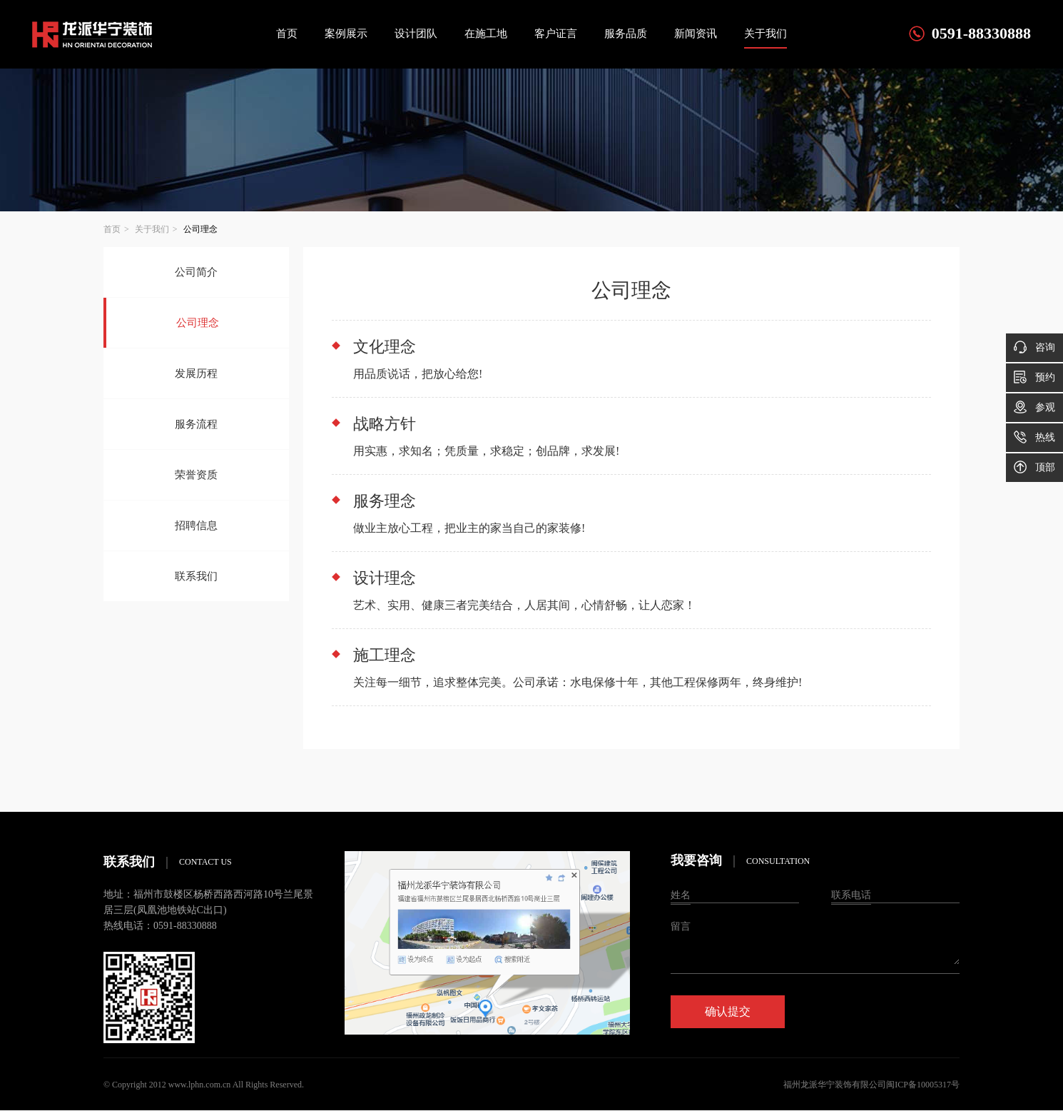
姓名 (681, 895)
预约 (1034, 377)
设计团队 (416, 33)
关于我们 (765, 33)
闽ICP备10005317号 (923, 1085)
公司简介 (196, 272)
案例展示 (346, 33)
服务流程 (196, 424)
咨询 (1034, 347)
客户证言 (555, 33)
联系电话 (851, 895)
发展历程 (196, 373)
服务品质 (625, 33)
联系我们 (196, 576)
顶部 (1034, 467)
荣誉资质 (196, 475)
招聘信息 (196, 525)
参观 (1034, 407)
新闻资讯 (695, 33)
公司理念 (197, 322)
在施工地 (485, 33)
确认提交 (728, 1011)
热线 (1034, 437)
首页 (286, 33)
